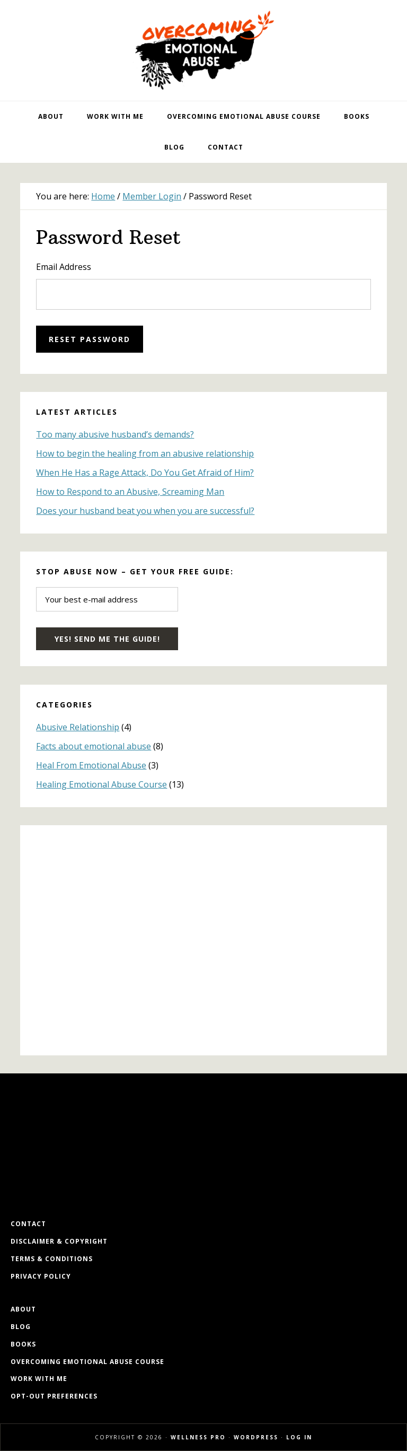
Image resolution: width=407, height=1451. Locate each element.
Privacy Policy (41, 1276)
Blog (21, 1326)
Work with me (39, 1378)
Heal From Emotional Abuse (91, 765)
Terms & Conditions (52, 1258)
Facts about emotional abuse (93, 746)
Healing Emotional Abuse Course (101, 784)
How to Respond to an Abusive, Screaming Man (130, 491)
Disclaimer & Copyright (59, 1241)
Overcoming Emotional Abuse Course (87, 1361)
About (23, 1309)
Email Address (63, 267)
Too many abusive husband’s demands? (115, 434)
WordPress (256, 1437)
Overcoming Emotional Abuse (203, 50)
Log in (299, 1437)
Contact (28, 1223)
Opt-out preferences (54, 1396)
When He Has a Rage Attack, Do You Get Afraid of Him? (145, 472)
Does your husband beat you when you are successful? (145, 511)
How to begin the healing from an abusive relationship (145, 453)
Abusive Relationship (77, 727)
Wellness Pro (198, 1437)
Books (23, 1344)
